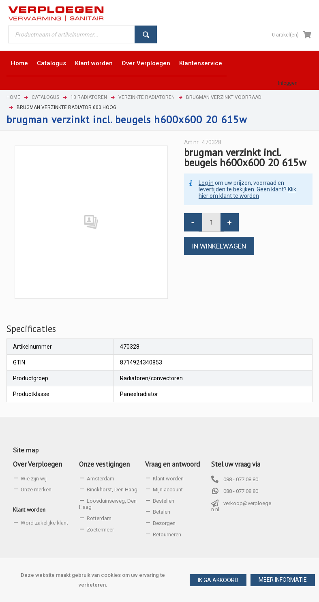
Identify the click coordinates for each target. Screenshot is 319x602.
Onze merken (36, 489)
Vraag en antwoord (172, 464)
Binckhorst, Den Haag (112, 489)
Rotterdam (99, 518)
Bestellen (163, 501)
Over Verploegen (37, 464)
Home (13, 97)
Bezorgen (164, 523)
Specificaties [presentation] (31, 328)
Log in (206, 183)
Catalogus (45, 97)
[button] (282, 580)
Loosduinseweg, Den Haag (108, 504)
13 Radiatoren (89, 97)
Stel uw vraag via (235, 464)
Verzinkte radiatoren (146, 97)
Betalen (161, 512)
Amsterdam (100, 479)
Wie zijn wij (34, 479)
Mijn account (168, 489)
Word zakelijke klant (44, 523)
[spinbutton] (211, 222)
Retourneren (167, 534)
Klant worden (29, 509)
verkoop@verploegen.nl (241, 506)
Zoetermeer (100, 530)
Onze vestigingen (104, 464)
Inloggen (288, 83)
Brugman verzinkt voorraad (223, 97)
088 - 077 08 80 (240, 479)
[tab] (31, 329)
